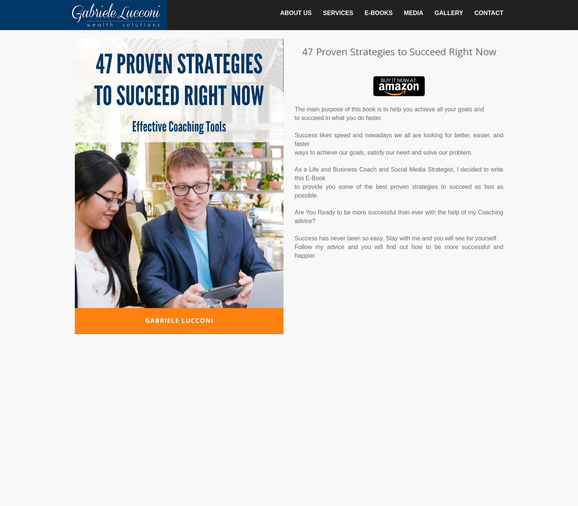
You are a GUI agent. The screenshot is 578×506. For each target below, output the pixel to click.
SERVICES (338, 13)
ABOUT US (296, 13)
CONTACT (488, 13)
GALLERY (449, 13)
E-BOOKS (378, 13)
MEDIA (413, 13)
